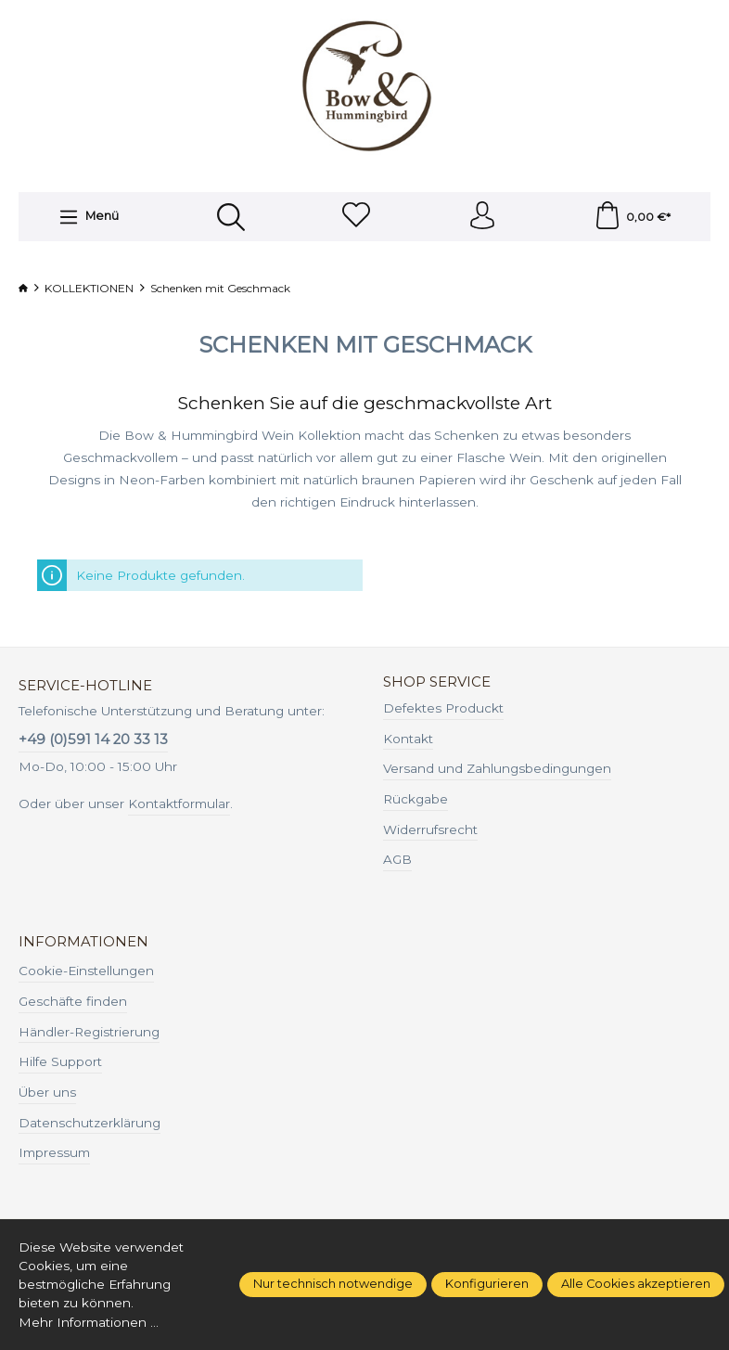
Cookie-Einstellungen (86, 970)
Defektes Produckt (443, 708)
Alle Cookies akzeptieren (635, 1284)
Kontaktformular (179, 803)
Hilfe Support (60, 1061)
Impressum (54, 1152)
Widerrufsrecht (430, 829)
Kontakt (408, 738)
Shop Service (437, 682)
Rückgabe (415, 798)
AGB (397, 859)
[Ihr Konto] (482, 216)
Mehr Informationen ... (89, 1322)
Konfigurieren (487, 1284)
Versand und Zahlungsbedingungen (497, 768)
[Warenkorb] (632, 216)
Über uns (47, 1092)
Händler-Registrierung (89, 1031)
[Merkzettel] (356, 216)
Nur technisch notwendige (333, 1284)
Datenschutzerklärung (89, 1122)
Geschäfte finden (73, 1001)
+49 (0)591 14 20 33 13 (93, 739)
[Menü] (89, 217)
